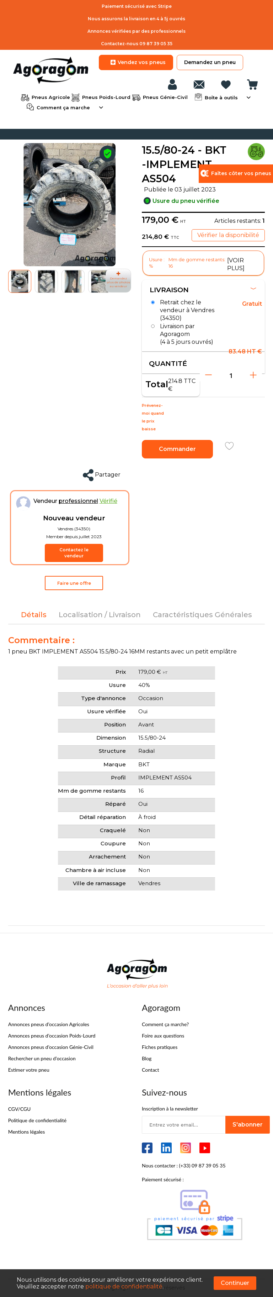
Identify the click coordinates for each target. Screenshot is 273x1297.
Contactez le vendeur (74, 553)
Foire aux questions (163, 1036)
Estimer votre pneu (28, 1070)
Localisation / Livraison (100, 615)
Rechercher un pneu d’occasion (42, 1059)
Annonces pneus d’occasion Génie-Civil (50, 1047)
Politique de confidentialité (37, 1121)
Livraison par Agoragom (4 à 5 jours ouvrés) (186, 334)
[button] (46, 281)
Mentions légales (26, 1132)
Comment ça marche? (165, 1025)
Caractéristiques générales (202, 615)
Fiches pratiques (159, 1047)
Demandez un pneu (210, 62)
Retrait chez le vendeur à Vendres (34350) (187, 310)
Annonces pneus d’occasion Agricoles (48, 1025)
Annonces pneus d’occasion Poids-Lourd (52, 1036)
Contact (150, 1070)
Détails (34, 615)
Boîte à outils (220, 97)
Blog (146, 1059)
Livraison (203, 289)
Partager (102, 475)
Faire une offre (74, 583)
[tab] (34, 615)
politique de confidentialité (123, 1286)
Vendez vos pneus (136, 62)
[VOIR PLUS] (236, 264)
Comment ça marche (62, 107)
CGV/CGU (19, 1109)
